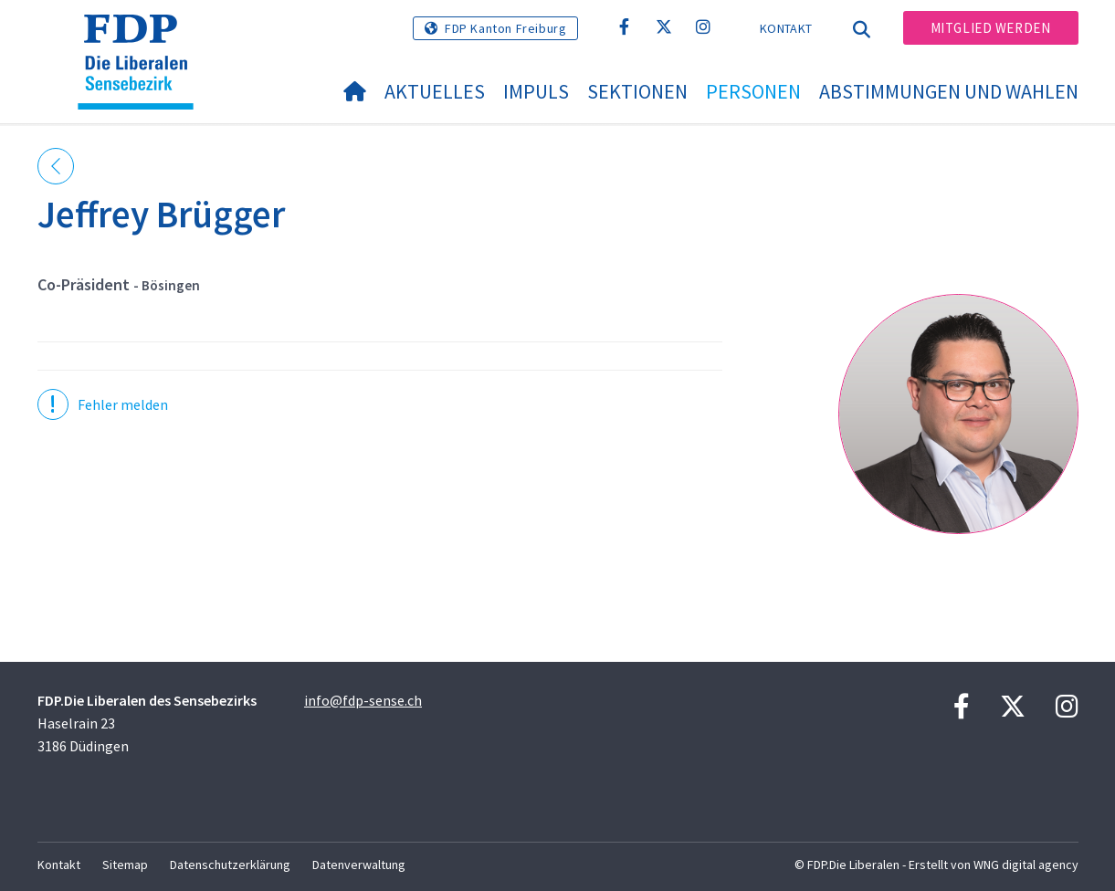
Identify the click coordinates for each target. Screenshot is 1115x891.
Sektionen (637, 91)
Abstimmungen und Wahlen (948, 91)
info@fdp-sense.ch (363, 700)
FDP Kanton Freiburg (505, 28)
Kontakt (786, 28)
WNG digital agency (1025, 864)
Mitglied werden (991, 28)
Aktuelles (434, 91)
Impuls (536, 91)
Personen (753, 91)
